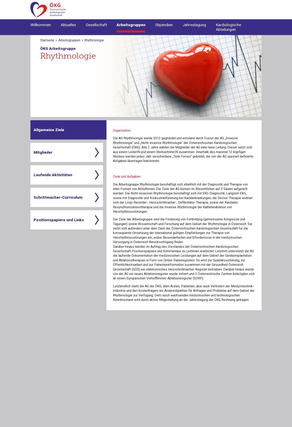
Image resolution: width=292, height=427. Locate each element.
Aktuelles (68, 25)
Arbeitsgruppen (69, 40)
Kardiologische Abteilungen (228, 27)
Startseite (47, 40)
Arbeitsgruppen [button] (131, 25)
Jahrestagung (194, 25)
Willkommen (40, 25)
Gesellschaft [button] (96, 25)
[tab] (68, 129)
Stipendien (164, 25)
